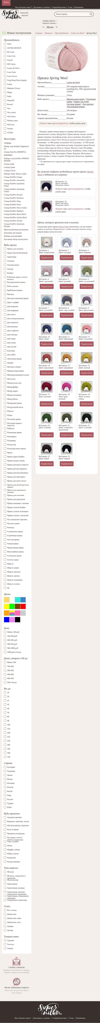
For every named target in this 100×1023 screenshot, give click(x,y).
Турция (10, 803)
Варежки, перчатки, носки (18, 821)
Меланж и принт (14, 367)
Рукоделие (11, 858)
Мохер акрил (12, 391)
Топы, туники (12, 841)
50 (8, 713)
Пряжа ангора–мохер (16, 461)
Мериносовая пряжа (15, 371)
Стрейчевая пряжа (14, 536)
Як (8, 588)
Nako (9, 96)
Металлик (11, 379)
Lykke (9, 84)
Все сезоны (12, 910)
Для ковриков (12, 310)
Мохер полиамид (14, 395)
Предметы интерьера (15, 833)
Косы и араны (13, 829)
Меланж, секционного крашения (16, 876)
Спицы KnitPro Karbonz (14, 198)
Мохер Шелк (12, 399)
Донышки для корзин (13, 233)
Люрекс (10, 363)
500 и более (12, 682)
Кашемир (11, 351)
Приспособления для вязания (16, 230)
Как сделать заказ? (23, 7)
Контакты (78, 7)
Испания (10, 783)
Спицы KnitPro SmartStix (14, 180)
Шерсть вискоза (13, 572)
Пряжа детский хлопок (16, 481)
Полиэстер (11, 445)
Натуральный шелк (15, 407)
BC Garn (10, 52)
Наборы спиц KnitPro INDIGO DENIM (16, 159)
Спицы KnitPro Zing (12, 201)
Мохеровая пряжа (14, 403)
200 (8, 733)
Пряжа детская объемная (17, 473)
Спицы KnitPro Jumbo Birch (15, 217)
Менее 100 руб (13, 632)
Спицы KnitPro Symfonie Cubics (14, 190)
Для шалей (11, 347)
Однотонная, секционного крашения (18, 896)
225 (8, 737)
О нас (70, 7)
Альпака (10, 261)
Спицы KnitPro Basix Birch (15, 214)
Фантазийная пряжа (15, 552)
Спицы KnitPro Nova (12, 204)
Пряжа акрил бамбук (15, 457)
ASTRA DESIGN (14, 48)
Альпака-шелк (13, 265)
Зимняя (10, 926)
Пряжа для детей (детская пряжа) (18, 486)
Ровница (10, 527)
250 (8, 741)
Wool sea (10, 124)
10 (8, 692)
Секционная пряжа (15, 531)
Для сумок (11, 343)
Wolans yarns (12, 120)
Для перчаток (12, 322)
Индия (9, 779)
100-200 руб (12, 636)
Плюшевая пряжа (14, 432)
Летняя (10, 930)
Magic (9, 92)
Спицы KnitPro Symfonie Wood (14, 185)
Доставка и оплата (41, 7)
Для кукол (11, 314)
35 (8, 704)
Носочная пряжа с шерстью (14, 424)
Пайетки (10, 428)
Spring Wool (64, 227)
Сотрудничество (59, 7)
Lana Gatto (11, 72)
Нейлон (10, 411)
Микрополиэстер (14, 383)
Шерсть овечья (13, 576)
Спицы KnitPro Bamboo (13, 211)
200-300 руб (12, 640)
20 (8, 696)
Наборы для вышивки (13, 236)
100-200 (10, 666)
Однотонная (12, 884)
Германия (11, 771)
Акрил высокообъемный (17, 253)
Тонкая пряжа (12, 544)
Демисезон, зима (14, 918)
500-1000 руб (12, 648)
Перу (9, 795)
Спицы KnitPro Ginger (13, 177)
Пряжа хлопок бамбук (16, 507)
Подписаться (46, 257)
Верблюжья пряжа (14, 290)
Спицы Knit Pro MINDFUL (15, 152)
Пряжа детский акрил (16, 477)
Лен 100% (11, 355)
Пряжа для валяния (15, 249)
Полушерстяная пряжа (16, 449)
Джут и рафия (13, 302)
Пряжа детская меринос (17, 469)
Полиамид (11, 440)
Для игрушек (12, 306)
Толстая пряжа (13, 540)
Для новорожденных (15, 318)
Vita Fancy (11, 116)
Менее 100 (11, 662)
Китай (9, 791)
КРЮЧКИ (8, 155)
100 (8, 725)
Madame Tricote (13, 88)
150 (8, 729)
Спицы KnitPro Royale (13, 195)
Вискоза (10, 294)
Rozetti (10, 104)
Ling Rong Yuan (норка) (17, 80)
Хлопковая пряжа (14, 556)
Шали (9, 846)
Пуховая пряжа (13, 523)
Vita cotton (11, 112)
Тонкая (10, 948)
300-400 (10, 674)
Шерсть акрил (13, 568)
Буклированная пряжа (16, 282)
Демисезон (11, 914)
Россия (10, 799)
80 (8, 717)
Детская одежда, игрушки (18, 825)
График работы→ (50, 21)
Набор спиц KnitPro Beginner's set (16, 147)
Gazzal (10, 60)
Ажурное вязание (14, 817)
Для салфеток (12, 331)
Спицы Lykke (9, 167)
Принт (9, 453)
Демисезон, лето (14, 922)
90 (8, 721)
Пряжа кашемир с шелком (18, 503)
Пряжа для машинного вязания (16, 491)
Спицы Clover (9, 171)
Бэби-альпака (12, 286)
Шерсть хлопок (13, 584)
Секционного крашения (17, 900)
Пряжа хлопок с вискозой (17, 515)
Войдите (43, 123)
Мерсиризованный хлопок (18, 375)
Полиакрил (11, 436)
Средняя (10, 940)
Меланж (10, 872)
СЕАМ (10, 133)
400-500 (10, 678)
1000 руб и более (14, 652)
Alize (9, 44)
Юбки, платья (13, 854)
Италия (10, 787)
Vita (8, 108)
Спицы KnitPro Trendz (13, 221)
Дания (9, 775)
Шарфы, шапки (13, 850)
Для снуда (11, 339)
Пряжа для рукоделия (16, 499)
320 (8, 749)
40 (8, 709)
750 (8, 757)
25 (8, 700)
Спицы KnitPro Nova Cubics (15, 208)
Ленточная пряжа (14, 359)
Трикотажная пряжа (15, 548)
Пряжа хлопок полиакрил (17, 511)
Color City (11, 56)
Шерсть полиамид (14, 580)
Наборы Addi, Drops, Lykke (15, 174)
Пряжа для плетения (15, 495)
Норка (9, 415)
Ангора (10, 269)
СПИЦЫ (7, 143)
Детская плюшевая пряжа (17, 298)
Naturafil (10, 100)
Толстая (10, 944)
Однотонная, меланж (15, 888)
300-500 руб (12, 644)
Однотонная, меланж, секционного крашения (16, 892)
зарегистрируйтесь (59, 123)
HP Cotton (11, 64)
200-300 (10, 670)
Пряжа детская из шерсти (17, 465)
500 (8, 753)
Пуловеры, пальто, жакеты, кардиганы (15, 837)
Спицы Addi (9, 164)
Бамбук (10, 273)
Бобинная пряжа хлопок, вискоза (17, 278)
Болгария (11, 767)
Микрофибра (12, 387)
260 (8, 745)
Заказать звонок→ (49, 23)
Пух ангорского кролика (17, 519)
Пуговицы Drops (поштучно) (16, 239)
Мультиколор (12, 880)
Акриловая (11, 257)
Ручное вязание (13, 862)
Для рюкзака (12, 326)
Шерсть (10, 564)
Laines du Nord (13, 68)
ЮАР (9, 807)
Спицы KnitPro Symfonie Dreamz (14, 225)
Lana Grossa (12, 76)
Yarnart (10, 129)
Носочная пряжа (14, 419)
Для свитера (12, 335)
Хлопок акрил (13, 560)
